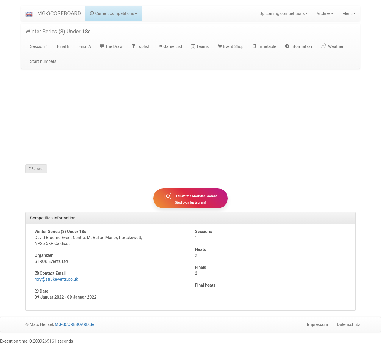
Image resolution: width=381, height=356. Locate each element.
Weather (332, 46)
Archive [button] (325, 13)
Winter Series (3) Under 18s (58, 31)
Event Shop (231, 46)
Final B (63, 46)
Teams (200, 46)
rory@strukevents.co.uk (56, 279)
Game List (170, 46)
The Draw (111, 46)
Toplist (140, 46)
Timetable (265, 46)
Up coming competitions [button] (283, 13)
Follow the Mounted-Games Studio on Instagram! (190, 198)
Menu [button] (349, 13)
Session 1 (39, 46)
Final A (85, 46)
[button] (29, 13)
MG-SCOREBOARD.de (74, 324)
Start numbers (43, 61)
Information (298, 46)
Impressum (317, 324)
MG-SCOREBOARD (59, 13)
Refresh (36, 169)
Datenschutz (348, 324)
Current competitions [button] (113, 13)
